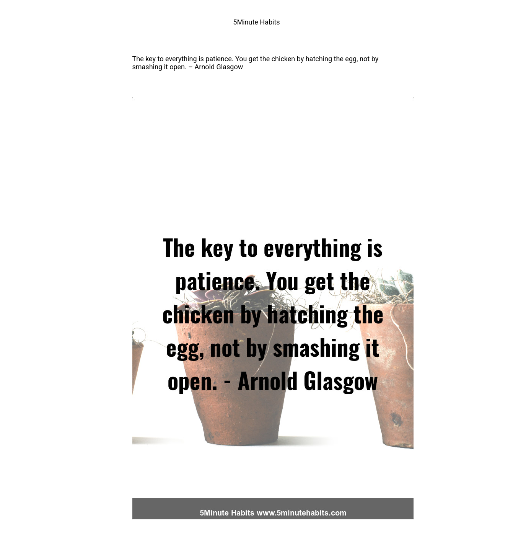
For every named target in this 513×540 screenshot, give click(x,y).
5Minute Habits (256, 22)
